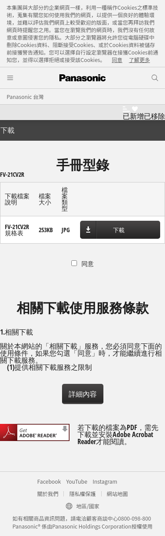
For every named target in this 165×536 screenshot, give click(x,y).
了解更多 (139, 59)
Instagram (104, 481)
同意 (117, 59)
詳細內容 (83, 394)
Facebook (49, 481)
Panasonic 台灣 (25, 96)
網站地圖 (117, 493)
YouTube (76, 481)
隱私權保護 (82, 493)
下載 (119, 230)
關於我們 (47, 493)
